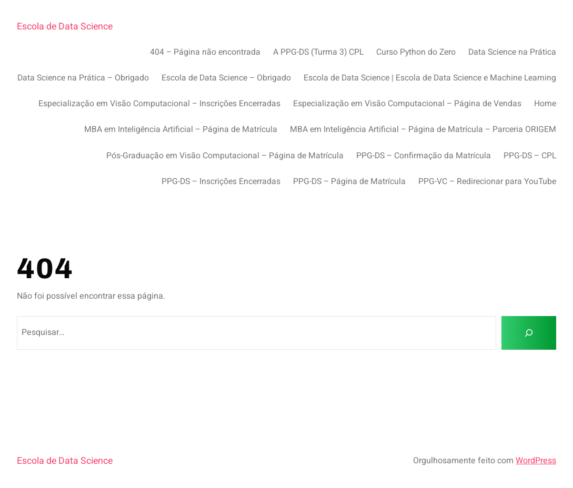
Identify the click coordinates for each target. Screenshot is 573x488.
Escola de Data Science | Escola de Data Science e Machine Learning (430, 78)
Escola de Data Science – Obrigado (226, 78)
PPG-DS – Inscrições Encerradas (221, 182)
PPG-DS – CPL (530, 156)
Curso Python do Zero (416, 52)
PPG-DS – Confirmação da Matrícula (423, 156)
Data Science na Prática (512, 52)
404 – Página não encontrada (205, 52)
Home (545, 104)
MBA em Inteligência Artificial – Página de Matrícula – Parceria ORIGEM (423, 130)
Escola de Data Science (65, 26)
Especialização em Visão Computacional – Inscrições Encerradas (159, 104)
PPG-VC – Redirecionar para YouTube (487, 182)
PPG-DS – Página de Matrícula (349, 182)
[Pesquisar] (528, 333)
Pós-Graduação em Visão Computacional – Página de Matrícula (225, 156)
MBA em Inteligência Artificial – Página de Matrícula (180, 130)
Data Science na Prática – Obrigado (83, 78)
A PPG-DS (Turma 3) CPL (318, 52)
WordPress (536, 460)
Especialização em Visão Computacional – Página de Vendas (407, 104)
